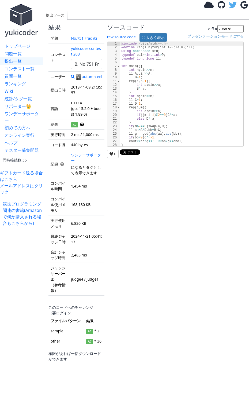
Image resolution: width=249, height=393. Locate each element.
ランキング (15, 84)
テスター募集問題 (22, 150)
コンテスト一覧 (20, 69)
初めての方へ (17, 128)
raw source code (121, 36)
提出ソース (55, 15)
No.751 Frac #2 (84, 38)
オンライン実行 (20, 135)
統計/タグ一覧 (18, 99)
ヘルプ (11, 143)
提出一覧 (13, 61)
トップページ (17, 46)
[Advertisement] (23, 306)
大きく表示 (153, 37)
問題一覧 (13, 54)
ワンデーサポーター (22, 117)
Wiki (9, 91)
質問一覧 (13, 76)
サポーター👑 (18, 106)
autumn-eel (89, 76)
